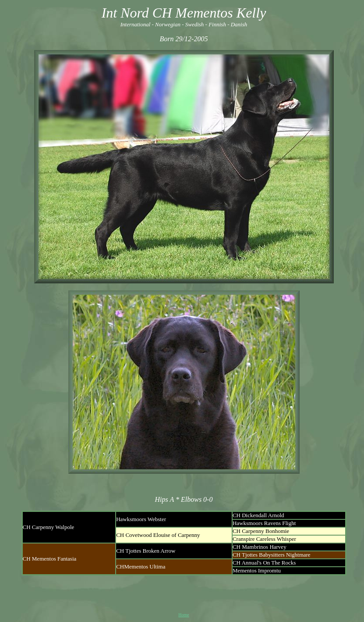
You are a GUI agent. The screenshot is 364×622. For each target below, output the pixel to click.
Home (183, 614)
